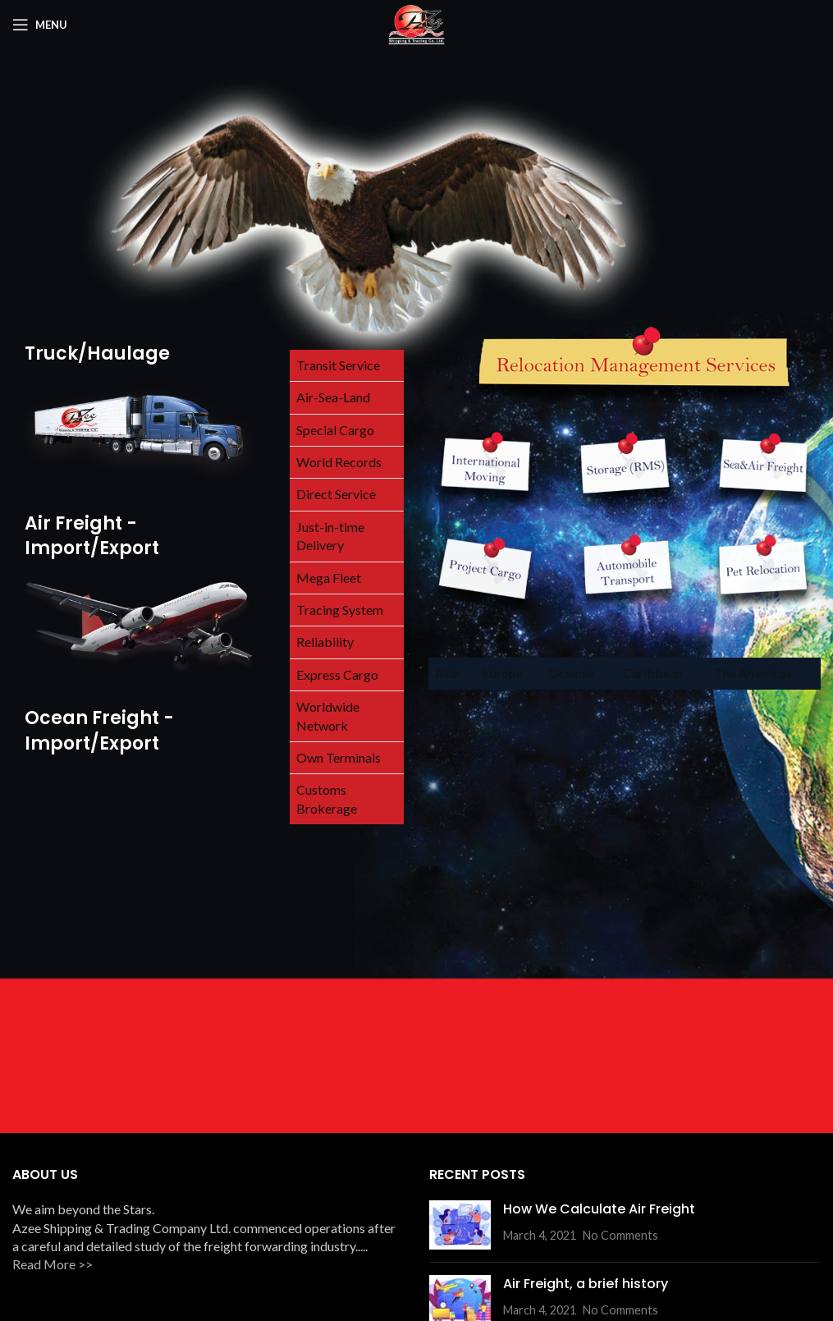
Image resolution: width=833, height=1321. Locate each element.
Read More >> (52, 1264)
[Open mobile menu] (40, 24)
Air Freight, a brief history (585, 1283)
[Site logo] (416, 22)
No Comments (620, 1235)
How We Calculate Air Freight (599, 1208)
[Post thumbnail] (460, 1225)
